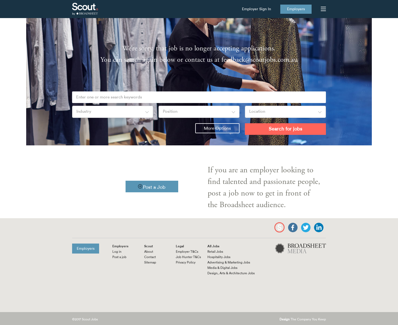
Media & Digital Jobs (222, 267)
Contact (150, 257)
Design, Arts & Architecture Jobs (231, 273)
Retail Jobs (215, 251)
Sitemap (150, 262)
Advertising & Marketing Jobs (228, 262)
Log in (117, 251)
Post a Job (154, 187)
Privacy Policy (185, 262)
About (148, 251)
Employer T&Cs (187, 251)
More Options (217, 128)
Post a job (119, 257)
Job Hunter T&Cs (188, 257)
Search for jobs (285, 128)
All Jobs (213, 246)
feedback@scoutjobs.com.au (259, 59)
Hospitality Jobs (218, 257)
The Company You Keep (302, 319)
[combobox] (112, 112)
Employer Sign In (256, 9)
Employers (296, 9)
